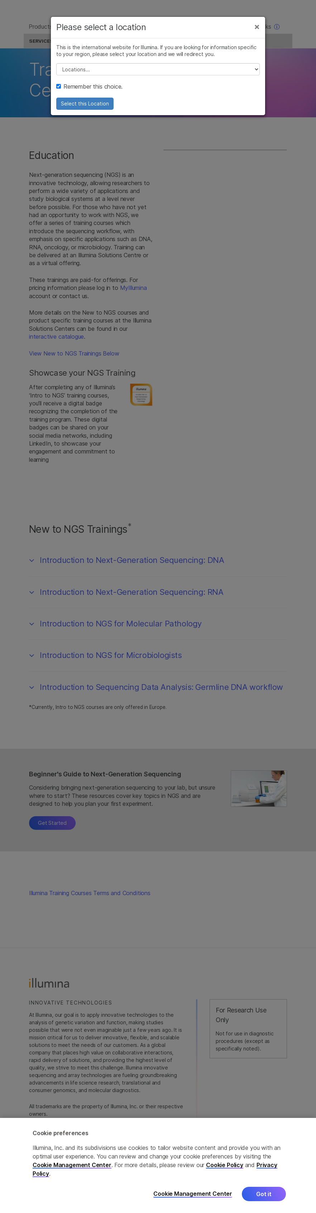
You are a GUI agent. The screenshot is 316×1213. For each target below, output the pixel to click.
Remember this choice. (89, 91)
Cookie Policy (224, 1165)
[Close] (257, 31)
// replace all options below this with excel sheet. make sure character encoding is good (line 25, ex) (158, 74)
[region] (158, 1165)
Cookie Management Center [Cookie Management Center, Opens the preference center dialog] (192, 1193)
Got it (264, 1194)
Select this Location (85, 108)
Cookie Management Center (72, 1165)
